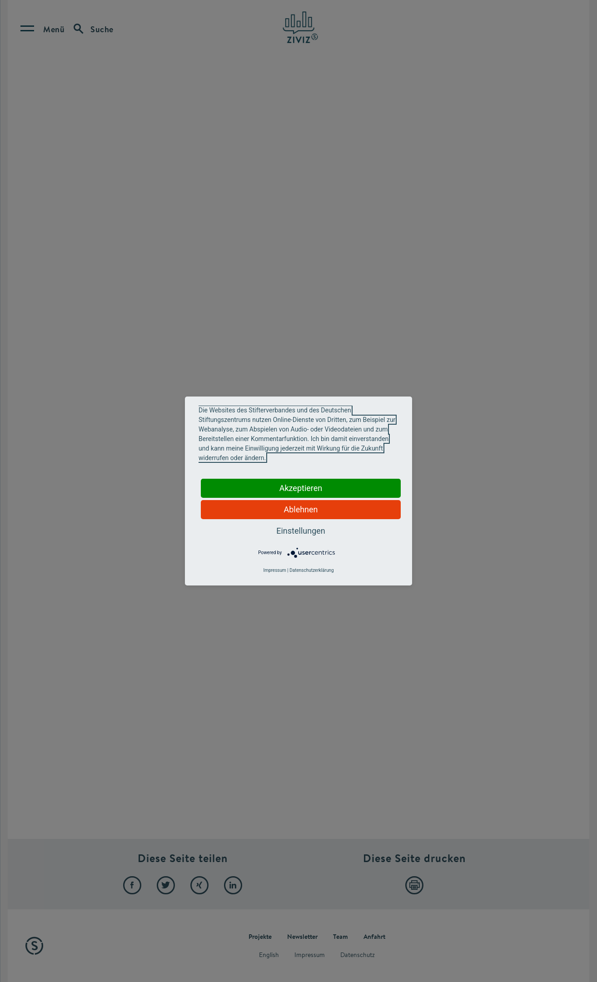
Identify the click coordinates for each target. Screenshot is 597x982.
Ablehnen (301, 509)
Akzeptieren (301, 488)
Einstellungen (300, 531)
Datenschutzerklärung (311, 570)
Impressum (274, 570)
